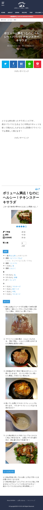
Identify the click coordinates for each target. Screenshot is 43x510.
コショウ (12, 280)
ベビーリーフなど (15, 258)
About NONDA (11, 500)
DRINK (17, 12)
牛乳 (14, 291)
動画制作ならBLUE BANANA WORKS (22, 16)
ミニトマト (13, 263)
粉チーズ (15, 289)
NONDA (20, 506)
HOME (3, 12)
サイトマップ (31, 500)
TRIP (30, 12)
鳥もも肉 (12, 255)
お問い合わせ (21, 500)
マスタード (16, 294)
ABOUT (10, 12)
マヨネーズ (16, 286)
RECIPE (24, 12)
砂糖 (15, 277)
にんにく (12, 268)
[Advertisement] (21, 97)
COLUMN (38, 12)
